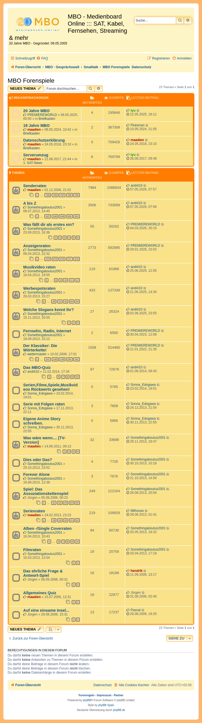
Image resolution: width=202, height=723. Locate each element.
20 (65, 520)
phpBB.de (119, 710)
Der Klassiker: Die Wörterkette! (40, 347)
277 (69, 259)
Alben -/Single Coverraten (47, 528)
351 (77, 216)
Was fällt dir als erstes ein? (48, 224)
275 (55, 259)
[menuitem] (42, 58)
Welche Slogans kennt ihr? (48, 309)
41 (59, 301)
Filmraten (32, 550)
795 (48, 195)
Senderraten (34, 186)
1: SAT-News (32, 163)
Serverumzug (35, 155)
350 (69, 216)
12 (77, 280)
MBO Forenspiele (31, 80)
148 (55, 359)
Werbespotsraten (39, 288)
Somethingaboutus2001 (44, 207)
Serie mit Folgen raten (44, 404)
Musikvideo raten (39, 267)
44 (77, 301)
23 (65, 502)
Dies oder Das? (37, 460)
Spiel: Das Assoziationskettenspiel (45, 491)
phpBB (87, 700)
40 (53, 301)
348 (55, 216)
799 (77, 195)
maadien (34, 130)
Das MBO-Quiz (37, 367)
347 (48, 216)
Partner (118, 695)
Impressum (104, 695)
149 (62, 359)
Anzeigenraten (36, 246)
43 (71, 301)
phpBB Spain (106, 705)
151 (77, 359)
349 (62, 216)
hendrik (136, 571)
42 (65, 301)
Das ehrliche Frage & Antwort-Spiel (43, 573)
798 (69, 195)
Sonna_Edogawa (39, 393)
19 (59, 520)
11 (71, 280)
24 (71, 502)
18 (53, 520)
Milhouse (137, 511)
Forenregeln (86, 695)
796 (55, 195)
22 (59, 502)
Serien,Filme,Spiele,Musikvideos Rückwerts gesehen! (50, 387)
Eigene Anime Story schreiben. (42, 421)
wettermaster (36, 354)
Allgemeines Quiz (39, 593)
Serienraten (34, 511)
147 (48, 359)
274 (48, 259)
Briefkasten (47, 119)
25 (77, 502)
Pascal (135, 610)
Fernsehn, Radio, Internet (47, 331)
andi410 (136, 185)
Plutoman (137, 125)
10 (65, 280)
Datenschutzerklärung (44, 140)
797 (62, 195)
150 (69, 359)
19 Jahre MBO (36, 125)
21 (53, 502)
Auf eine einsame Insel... (46, 610)
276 (62, 259)
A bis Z (29, 203)
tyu (132, 110)
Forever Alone (36, 474)
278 (77, 259)
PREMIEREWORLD (42, 115)
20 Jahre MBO (36, 111)
